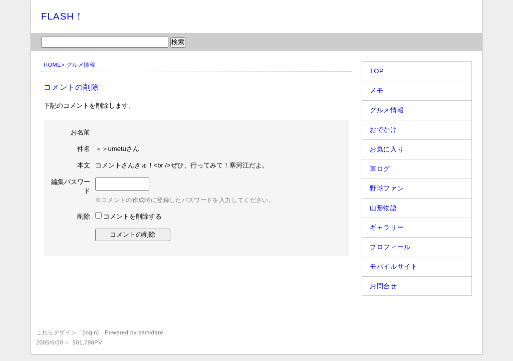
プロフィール (390, 247)
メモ (376, 90)
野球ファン (387, 188)
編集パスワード (70, 186)
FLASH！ (62, 16)
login (90, 332)
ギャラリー (387, 227)
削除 (83, 216)
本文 (83, 165)
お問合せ (383, 286)
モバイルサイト (394, 266)
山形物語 (383, 208)
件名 (83, 148)
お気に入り (387, 149)
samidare (150, 332)
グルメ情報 (81, 65)
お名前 (80, 132)
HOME (52, 65)
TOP (377, 71)
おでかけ (383, 129)
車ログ (380, 168)
